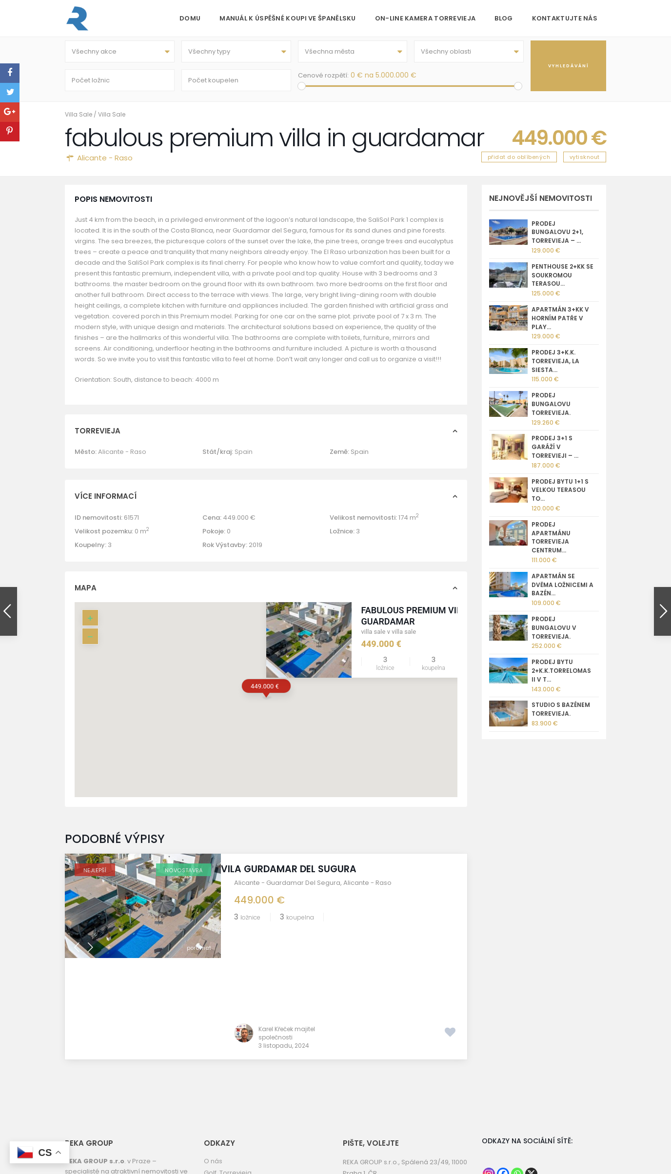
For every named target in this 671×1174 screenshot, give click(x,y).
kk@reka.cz (392, 1101)
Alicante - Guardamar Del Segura (287, 889)
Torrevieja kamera (233, 1101)
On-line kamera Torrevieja (425, 18)
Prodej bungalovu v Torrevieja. (554, 634)
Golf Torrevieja (228, 1078)
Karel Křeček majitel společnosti (286, 938)
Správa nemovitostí (235, 1124)
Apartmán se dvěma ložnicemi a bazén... (562, 592)
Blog (503, 18)
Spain (244, 458)
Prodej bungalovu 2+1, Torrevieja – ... (557, 239)
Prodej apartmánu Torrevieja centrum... (551, 544)
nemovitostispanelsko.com (417, 1112)
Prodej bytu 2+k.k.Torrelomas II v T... (561, 677)
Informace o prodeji (235, 1112)
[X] (531, 1079)
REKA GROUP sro (229, 1089)
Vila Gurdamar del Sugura (302, 875)
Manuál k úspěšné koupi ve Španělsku (287, 18)
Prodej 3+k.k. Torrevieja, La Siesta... (555, 368)
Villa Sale (78, 121)
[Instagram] (489, 1079)
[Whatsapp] (517, 1079)
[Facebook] (503, 1079)
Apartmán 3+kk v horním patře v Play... (560, 325)
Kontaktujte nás (565, 18)
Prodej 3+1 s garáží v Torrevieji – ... (555, 454)
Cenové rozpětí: (323, 79)
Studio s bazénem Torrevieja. (561, 715)
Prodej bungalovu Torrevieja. (551, 411)
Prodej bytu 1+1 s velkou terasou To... (560, 497)
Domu (189, 18)
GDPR (212, 1136)
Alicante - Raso (105, 164)
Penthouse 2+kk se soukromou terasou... (562, 282)
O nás (213, 1066)
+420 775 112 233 (399, 1090)
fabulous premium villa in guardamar (421, 622)
